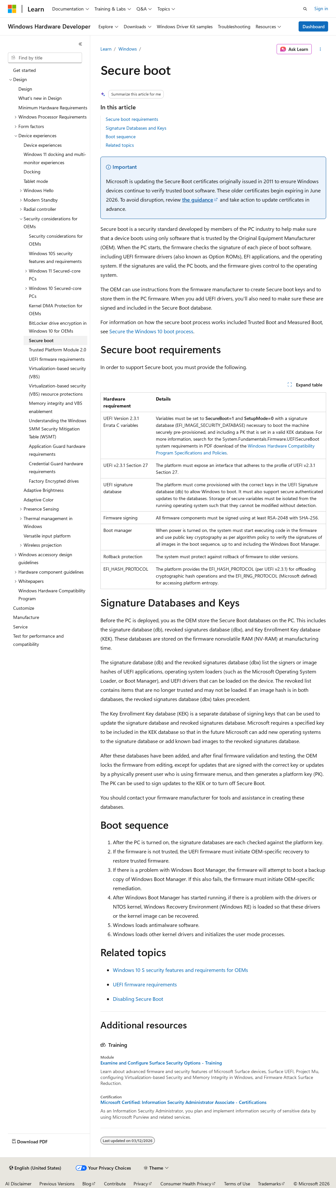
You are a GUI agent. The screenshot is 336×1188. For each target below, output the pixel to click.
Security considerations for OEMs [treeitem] (56, 240)
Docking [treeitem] (32, 171)
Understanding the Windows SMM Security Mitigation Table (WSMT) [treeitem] (57, 428)
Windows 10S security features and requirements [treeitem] (55, 257)
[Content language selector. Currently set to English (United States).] (35, 1168)
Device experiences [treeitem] (43, 145)
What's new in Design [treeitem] (40, 98)
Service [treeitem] (20, 627)
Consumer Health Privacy (185, 1183)
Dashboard (314, 26)
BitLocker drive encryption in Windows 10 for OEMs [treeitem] (58, 327)
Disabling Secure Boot (138, 998)
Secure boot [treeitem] (41, 340)
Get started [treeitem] (24, 70)
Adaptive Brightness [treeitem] (44, 490)
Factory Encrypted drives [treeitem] (54, 481)
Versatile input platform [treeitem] (47, 536)
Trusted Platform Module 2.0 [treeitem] (57, 349)
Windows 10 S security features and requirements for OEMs (180, 969)
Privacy (141, 1183)
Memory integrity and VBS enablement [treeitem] (55, 407)
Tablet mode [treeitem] (36, 181)
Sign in (321, 8)
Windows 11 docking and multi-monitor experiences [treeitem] (55, 158)
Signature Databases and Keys (136, 128)
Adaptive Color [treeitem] (38, 499)
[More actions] (320, 49)
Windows (127, 49)
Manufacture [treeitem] (26, 617)
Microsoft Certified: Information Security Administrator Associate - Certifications (183, 1102)
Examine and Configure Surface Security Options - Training (161, 1063)
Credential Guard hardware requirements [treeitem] (56, 467)
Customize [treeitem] (23, 608)
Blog (86, 1183)
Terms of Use (237, 1183)
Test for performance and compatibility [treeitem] (38, 640)
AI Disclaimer (18, 1183)
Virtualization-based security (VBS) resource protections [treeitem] (57, 390)
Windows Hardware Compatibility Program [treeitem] (51, 594)
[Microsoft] (12, 9)
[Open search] (305, 9)
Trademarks (269, 1183)
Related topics (120, 145)
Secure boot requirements (132, 119)
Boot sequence (121, 136)
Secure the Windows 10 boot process (151, 331)
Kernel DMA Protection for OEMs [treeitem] (55, 309)
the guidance (197, 199)
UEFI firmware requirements (145, 984)
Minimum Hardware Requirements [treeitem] (52, 107)
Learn (106, 49)
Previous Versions (56, 1183)
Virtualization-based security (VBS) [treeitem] (57, 372)
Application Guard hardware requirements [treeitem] (57, 450)
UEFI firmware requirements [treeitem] (57, 359)
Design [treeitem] (25, 89)
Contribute (115, 1183)
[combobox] (45, 58)
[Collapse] (80, 44)
